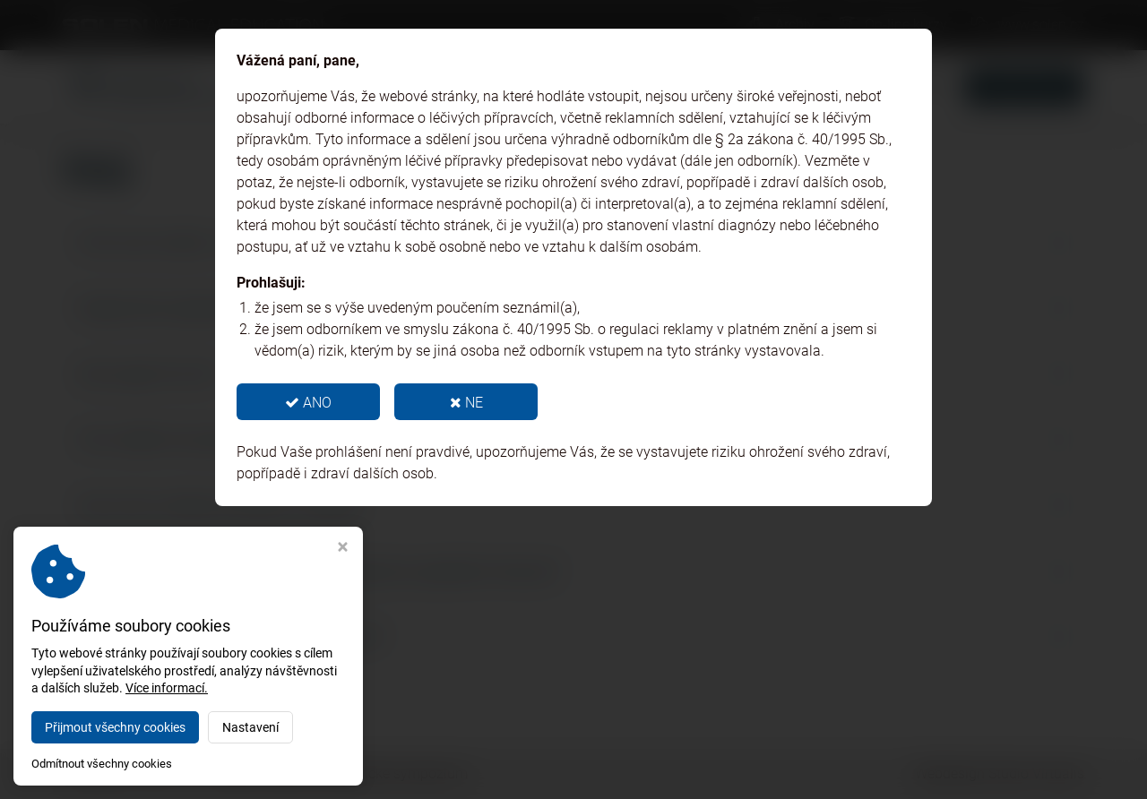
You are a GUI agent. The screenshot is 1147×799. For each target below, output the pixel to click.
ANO (308, 402)
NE (466, 402)
